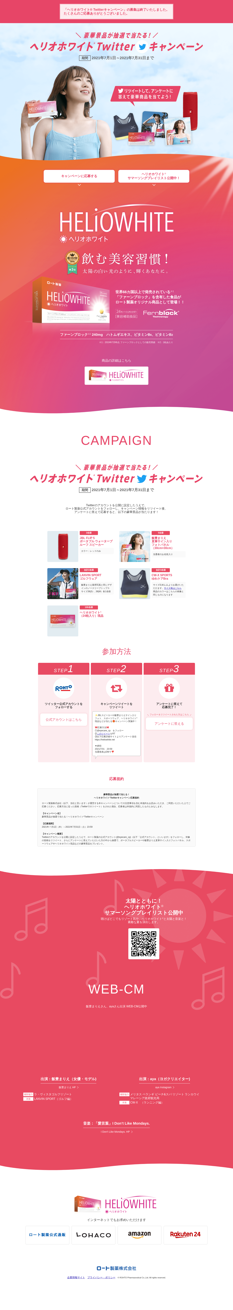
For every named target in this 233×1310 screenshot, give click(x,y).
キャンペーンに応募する (79, 177)
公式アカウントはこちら (64, 721)
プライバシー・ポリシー (103, 1286)
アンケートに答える (169, 725)
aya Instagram (163, 1088)
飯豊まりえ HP (67, 1088)
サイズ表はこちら (172, 590)
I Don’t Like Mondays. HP (115, 1137)
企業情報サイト (74, 1286)
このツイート (103, 735)
